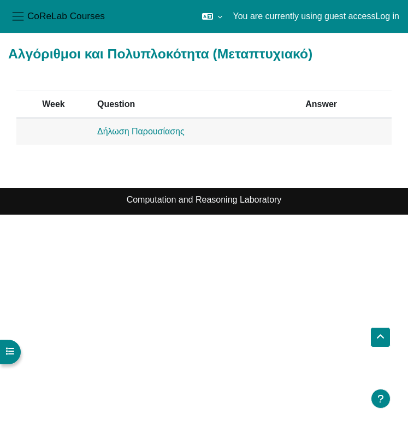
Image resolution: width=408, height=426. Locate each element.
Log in (387, 16)
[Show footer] (381, 399)
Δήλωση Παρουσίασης (141, 131)
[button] (212, 16)
